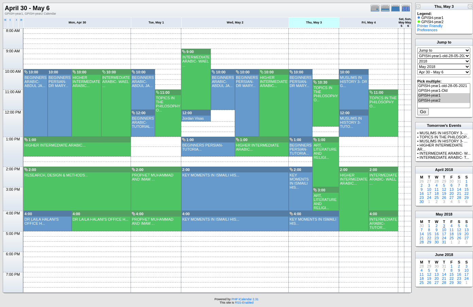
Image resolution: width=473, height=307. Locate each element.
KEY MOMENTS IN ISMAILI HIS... (210, 175)
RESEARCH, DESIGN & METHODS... (56, 175)
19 (444, 193)
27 (452, 197)
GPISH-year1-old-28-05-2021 (444, 86)
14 (459, 189)
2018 (449, 170)
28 (459, 197)
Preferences (427, 30)
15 (466, 189)
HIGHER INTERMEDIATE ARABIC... (86, 81)
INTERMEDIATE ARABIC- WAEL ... (196, 61)
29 (466, 197)
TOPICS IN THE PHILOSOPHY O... (326, 94)
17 (429, 193)
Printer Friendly (430, 26)
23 (422, 197)
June (439, 255)
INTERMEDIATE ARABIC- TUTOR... (383, 223)
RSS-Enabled (244, 302)
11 (437, 189)
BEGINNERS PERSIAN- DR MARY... (60, 81)
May (439, 214)
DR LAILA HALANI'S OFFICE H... (41, 221)
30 (422, 202)
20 (452, 193)
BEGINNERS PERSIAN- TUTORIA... (301, 149)
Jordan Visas (193, 118)
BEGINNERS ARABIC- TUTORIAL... (143, 122)
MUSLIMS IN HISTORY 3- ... (444, 133)
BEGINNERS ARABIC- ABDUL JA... (35, 81)
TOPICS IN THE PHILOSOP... (445, 137)
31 (444, 242)
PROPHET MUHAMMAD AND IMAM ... (152, 177)
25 (437, 197)
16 (422, 193)
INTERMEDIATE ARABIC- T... (444, 157)
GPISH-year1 (444, 95)
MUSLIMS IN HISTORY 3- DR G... (353, 81)
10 (429, 189)
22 (466, 193)
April (439, 170)
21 (459, 193)
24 (429, 197)
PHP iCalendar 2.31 (245, 299)
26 (444, 197)
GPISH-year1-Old (444, 90)
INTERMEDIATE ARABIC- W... (445, 153)
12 (444, 189)
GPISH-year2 (444, 100)
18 (437, 193)
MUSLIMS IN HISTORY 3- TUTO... (351, 122)
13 (452, 189)
